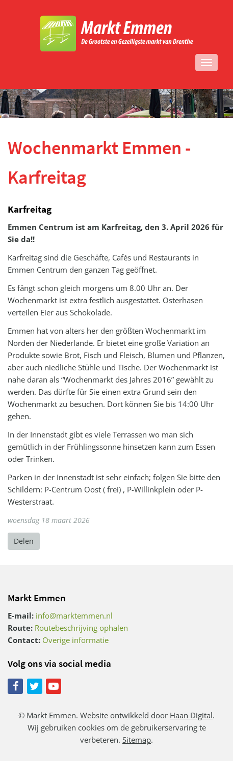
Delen (24, 541)
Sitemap (136, 740)
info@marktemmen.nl (74, 615)
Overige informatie (75, 640)
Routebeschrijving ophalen (81, 628)
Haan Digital (191, 715)
